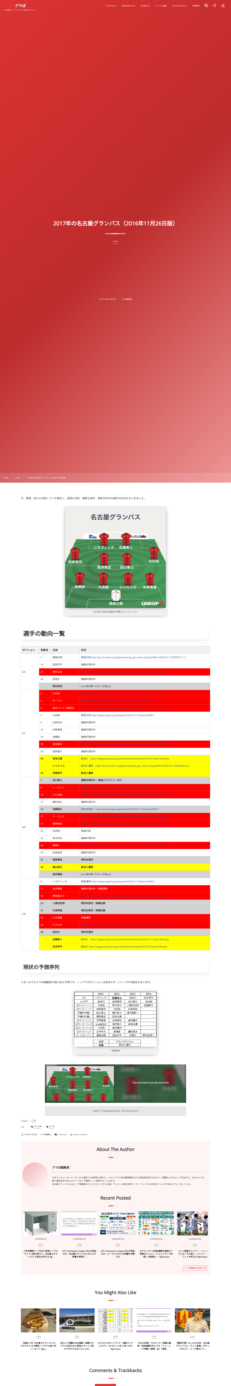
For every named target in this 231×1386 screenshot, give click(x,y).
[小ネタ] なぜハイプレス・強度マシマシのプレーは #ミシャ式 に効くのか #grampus (115, 1346)
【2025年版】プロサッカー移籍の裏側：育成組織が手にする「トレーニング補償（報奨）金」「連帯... (154, 1346)
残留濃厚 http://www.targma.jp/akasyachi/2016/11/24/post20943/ (117, 881)
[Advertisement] (115, 268)
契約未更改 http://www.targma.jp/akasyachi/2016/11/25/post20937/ (120, 809)
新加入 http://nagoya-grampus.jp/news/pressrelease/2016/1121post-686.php (125, 939)
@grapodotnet (110, 1110)
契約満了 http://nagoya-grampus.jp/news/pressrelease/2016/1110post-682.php (125, 672)
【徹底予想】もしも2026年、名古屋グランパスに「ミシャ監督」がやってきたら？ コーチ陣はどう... (192, 1346)
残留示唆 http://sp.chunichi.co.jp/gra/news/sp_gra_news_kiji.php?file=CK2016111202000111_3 (133, 657)
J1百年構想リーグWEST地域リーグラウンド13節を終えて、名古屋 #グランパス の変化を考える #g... (41, 1254)
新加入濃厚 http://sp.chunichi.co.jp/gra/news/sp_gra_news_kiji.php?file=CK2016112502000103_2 (135, 765)
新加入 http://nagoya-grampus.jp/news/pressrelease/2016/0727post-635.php (125, 758)
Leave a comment (80, 1134)
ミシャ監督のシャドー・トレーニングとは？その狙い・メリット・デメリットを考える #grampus (194, 1254)
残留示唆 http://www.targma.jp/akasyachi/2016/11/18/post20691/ (117, 715)
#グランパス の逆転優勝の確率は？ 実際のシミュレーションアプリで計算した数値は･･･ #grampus (156, 1254)
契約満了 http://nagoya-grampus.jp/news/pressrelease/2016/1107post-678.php (125, 708)
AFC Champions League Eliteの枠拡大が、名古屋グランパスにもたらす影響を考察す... (79, 1254)
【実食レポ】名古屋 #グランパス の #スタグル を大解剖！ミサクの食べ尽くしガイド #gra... (38, 1346)
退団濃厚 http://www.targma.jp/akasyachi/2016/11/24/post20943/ (117, 700)
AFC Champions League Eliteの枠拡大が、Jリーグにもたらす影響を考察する (118, 1254)
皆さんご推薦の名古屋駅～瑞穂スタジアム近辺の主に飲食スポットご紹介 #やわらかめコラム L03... (77, 1346)
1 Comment (62, 1134)
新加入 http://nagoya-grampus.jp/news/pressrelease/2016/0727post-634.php (124, 946)
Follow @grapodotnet (130, 1111)
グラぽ (20, 6)
